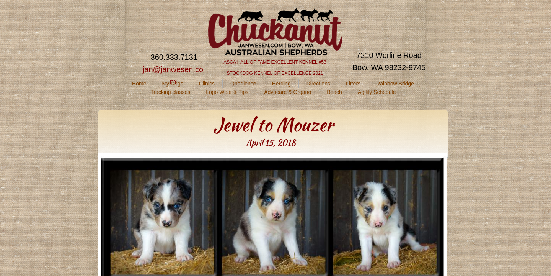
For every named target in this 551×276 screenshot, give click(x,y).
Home (139, 83)
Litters (353, 83)
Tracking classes (170, 92)
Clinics (207, 83)
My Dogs (172, 83)
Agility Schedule (377, 92)
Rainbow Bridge (395, 83)
